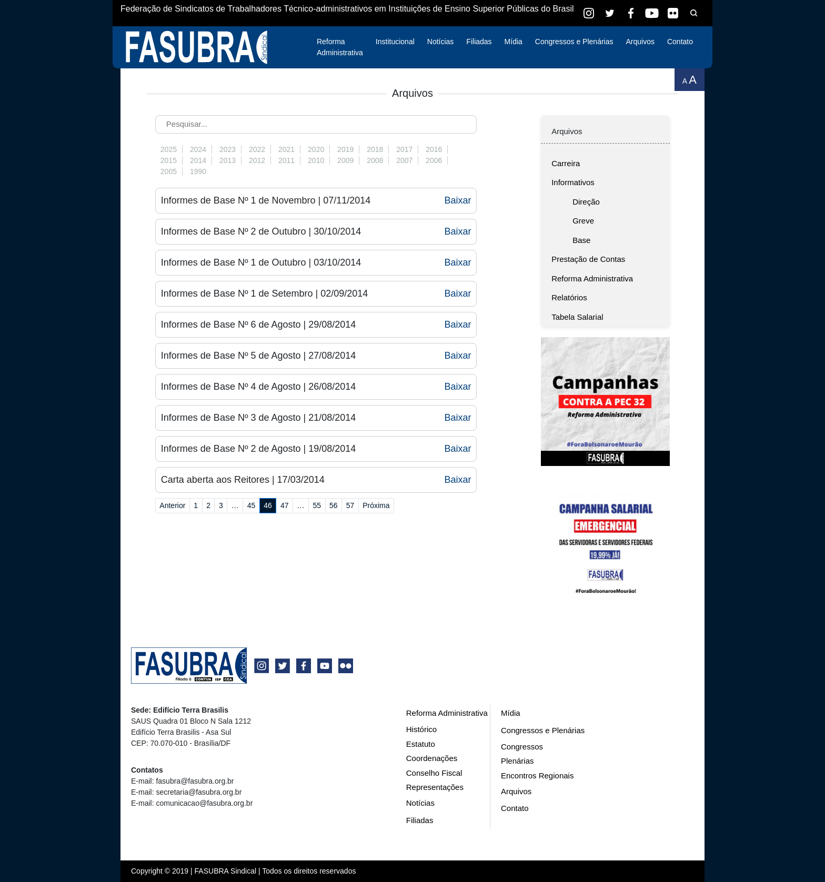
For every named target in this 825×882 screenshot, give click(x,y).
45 (251, 505)
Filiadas (478, 41)
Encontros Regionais (537, 775)
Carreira (565, 163)
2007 (404, 160)
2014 (198, 160)
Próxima (376, 505)
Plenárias (517, 760)
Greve (583, 220)
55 (317, 505)
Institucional (395, 41)
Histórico (421, 729)
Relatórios (569, 297)
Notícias (440, 41)
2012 (257, 160)
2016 (434, 149)
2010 (316, 160)
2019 (345, 149)
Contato (680, 41)
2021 (286, 149)
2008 (375, 160)
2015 (168, 160)
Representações (435, 787)
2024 (198, 149)
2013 (227, 160)
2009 (345, 160)
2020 (316, 149)
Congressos (522, 746)
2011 (286, 160)
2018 (375, 149)
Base (581, 240)
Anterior (172, 505)
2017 (404, 149)
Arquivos (640, 41)
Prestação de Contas (588, 259)
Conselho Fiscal (434, 772)
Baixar (457, 200)
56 (333, 505)
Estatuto (420, 743)
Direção (586, 201)
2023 (227, 149)
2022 (257, 149)
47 (284, 505)
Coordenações (432, 758)
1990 (198, 171)
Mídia (513, 41)
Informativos (573, 182)
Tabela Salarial (577, 316)
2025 (168, 149)
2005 (168, 171)
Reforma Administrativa (340, 47)
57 (350, 505)
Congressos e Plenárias (574, 41)
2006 (434, 160)
